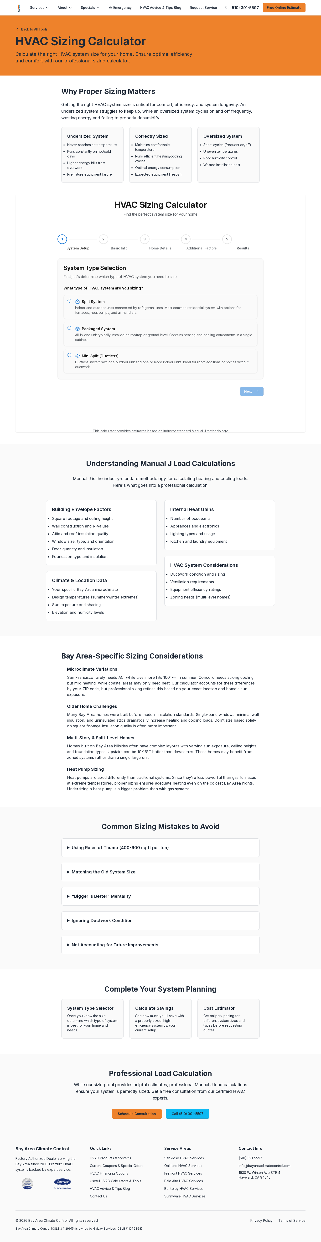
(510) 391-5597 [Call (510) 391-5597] (250, 1158)
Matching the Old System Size (103, 871)
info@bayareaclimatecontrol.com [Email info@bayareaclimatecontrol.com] (264, 1166)
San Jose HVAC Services (184, 1158)
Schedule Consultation (137, 1114)
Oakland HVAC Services (183, 1166)
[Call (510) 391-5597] (242, 7)
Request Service (203, 7)
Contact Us (98, 1196)
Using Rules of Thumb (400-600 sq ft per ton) (120, 847)
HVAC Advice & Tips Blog (160, 7)
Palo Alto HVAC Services (183, 1181)
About (65, 7)
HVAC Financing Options (109, 1173)
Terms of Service (291, 1220)
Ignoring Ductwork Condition (102, 920)
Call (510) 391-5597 (187, 1114)
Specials (90, 7)
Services (39, 7)
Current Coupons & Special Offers (116, 1166)
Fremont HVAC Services (183, 1173)
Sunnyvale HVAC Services (185, 1196)
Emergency (120, 7)
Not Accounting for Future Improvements (115, 944)
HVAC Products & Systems (110, 1158)
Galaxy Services (105, 1228)
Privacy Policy (261, 1220)
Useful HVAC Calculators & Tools (115, 1181)
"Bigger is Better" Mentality (101, 896)
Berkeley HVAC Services (183, 1188)
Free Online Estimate (284, 7)
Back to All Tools (31, 29)
